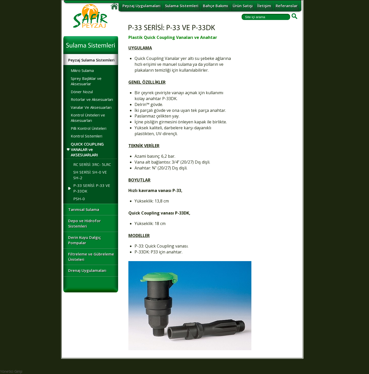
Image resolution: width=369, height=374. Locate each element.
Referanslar (287, 5)
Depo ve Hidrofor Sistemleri (84, 223)
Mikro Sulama (82, 70)
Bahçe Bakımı (215, 5)
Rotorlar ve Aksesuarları (92, 99)
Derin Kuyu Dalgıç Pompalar (84, 240)
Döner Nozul (82, 91)
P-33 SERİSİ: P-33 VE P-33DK (88, 188)
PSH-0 (79, 198)
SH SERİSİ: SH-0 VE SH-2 (90, 174)
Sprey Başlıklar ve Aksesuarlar (86, 81)
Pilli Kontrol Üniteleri (88, 128)
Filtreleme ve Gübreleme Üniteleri (91, 256)
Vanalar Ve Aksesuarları (91, 107)
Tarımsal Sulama (83, 209)
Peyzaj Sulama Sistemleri (91, 59)
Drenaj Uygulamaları (87, 270)
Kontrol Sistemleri (86, 135)
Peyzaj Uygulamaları (141, 5)
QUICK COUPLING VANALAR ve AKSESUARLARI (87, 149)
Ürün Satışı (243, 5)
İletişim (264, 5)
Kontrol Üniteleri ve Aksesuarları (88, 117)
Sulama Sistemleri (181, 5)
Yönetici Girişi (11, 371)
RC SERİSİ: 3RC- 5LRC (92, 164)
